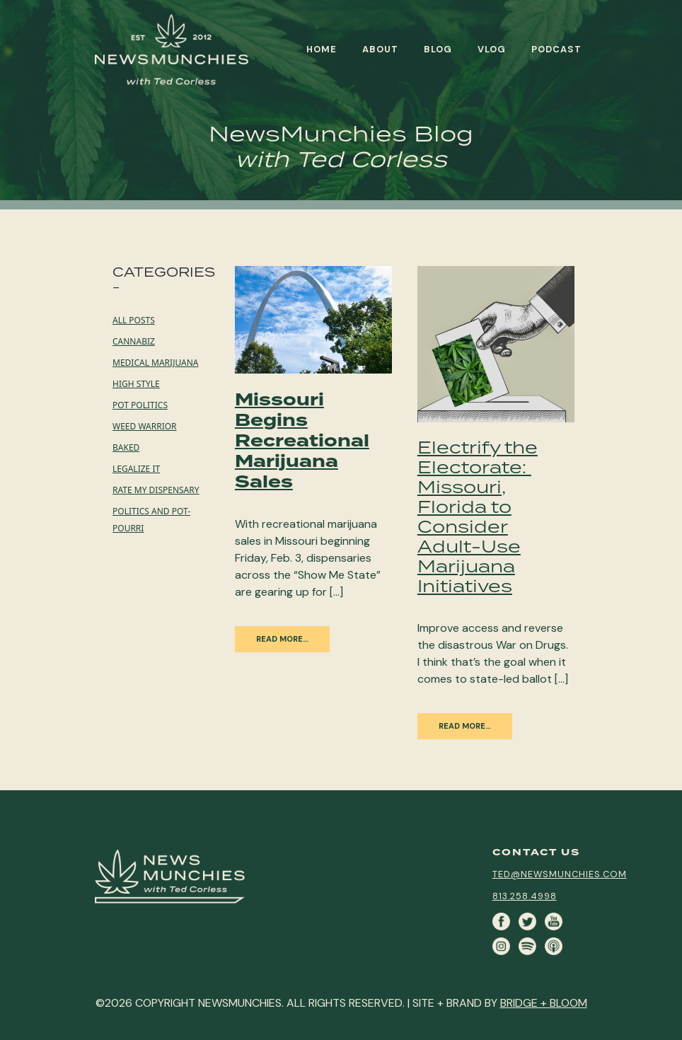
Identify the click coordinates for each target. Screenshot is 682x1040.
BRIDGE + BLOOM (543, 1002)
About (380, 49)
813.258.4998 (524, 896)
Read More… (282, 639)
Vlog (492, 49)
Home (321, 49)
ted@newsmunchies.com (559, 874)
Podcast (556, 49)
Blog (438, 49)
